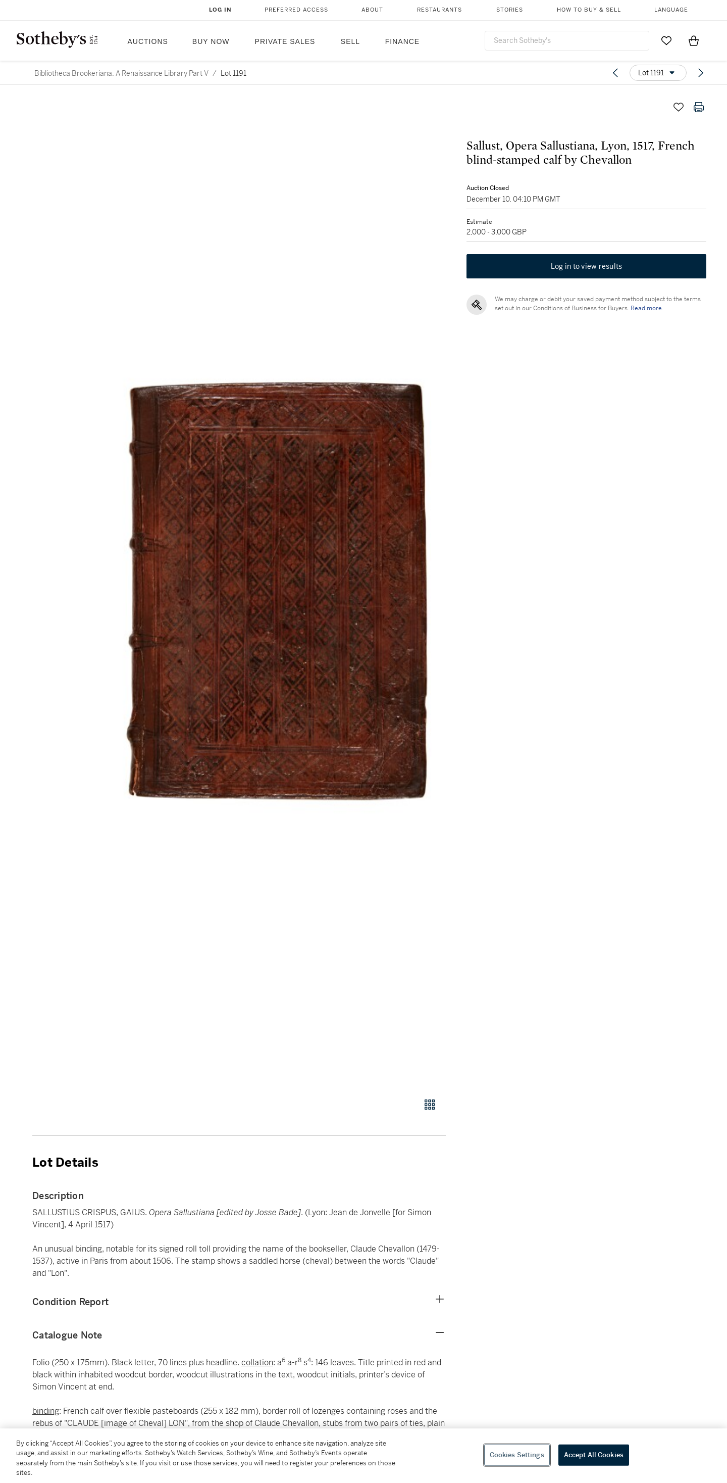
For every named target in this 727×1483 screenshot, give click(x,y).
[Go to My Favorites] (666, 40)
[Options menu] (658, 73)
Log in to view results (586, 266)
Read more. (646, 309)
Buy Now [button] (211, 41)
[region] (363, 1455)
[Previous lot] (615, 73)
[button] (278, 591)
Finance (402, 41)
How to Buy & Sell (589, 10)
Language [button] (671, 10)
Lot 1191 (233, 73)
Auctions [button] (148, 41)
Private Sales (285, 41)
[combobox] (567, 41)
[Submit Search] (638, 40)
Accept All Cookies (594, 1455)
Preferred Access (296, 10)
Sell (350, 41)
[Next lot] (701, 73)
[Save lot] (678, 107)
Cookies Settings (517, 1455)
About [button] (372, 10)
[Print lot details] (699, 107)
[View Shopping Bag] (694, 40)
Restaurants (439, 10)
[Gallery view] (430, 1104)
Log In (220, 10)
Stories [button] (509, 10)
